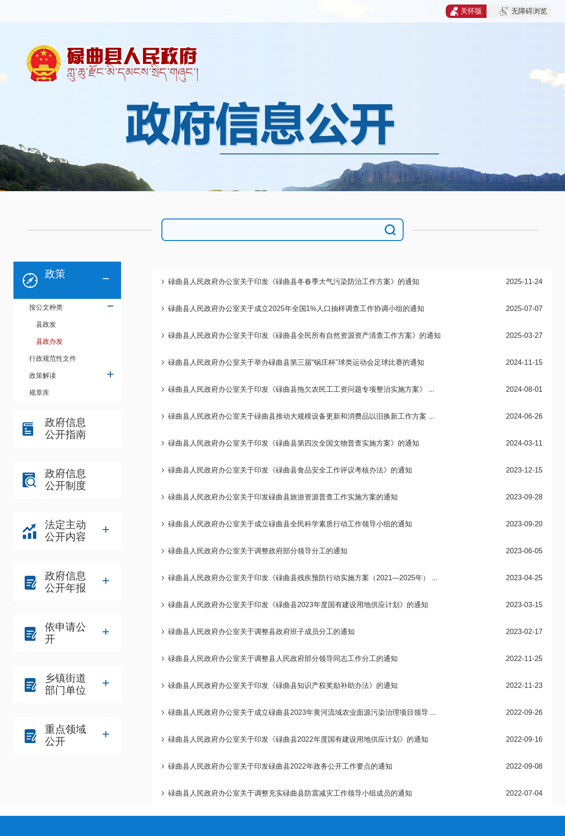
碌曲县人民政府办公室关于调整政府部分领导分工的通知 (258, 551)
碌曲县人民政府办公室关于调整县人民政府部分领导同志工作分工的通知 (283, 658)
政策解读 (42, 375)
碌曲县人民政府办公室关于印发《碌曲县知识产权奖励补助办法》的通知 (283, 685)
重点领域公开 (65, 735)
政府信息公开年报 (65, 582)
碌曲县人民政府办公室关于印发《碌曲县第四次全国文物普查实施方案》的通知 (293, 443)
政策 (55, 274)
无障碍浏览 (523, 11)
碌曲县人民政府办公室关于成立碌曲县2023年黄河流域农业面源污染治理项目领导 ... (302, 712)
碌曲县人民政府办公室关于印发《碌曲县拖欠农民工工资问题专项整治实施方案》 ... (301, 389)
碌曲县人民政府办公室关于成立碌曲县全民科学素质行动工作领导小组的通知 (290, 524)
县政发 (46, 324)
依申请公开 (65, 633)
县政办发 (49, 341)
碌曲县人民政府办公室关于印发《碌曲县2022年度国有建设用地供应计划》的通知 (298, 739)
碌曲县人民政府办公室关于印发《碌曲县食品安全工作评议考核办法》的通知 (290, 470)
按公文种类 (46, 307)
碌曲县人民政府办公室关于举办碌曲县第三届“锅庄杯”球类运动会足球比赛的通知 (296, 362)
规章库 (39, 392)
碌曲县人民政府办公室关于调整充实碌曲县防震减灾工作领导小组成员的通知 (290, 793)
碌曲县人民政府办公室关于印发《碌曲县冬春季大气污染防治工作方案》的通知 (293, 281)
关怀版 (466, 11)
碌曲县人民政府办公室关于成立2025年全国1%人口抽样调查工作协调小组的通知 (296, 308)
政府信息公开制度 (65, 479)
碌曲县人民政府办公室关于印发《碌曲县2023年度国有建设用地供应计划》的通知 (298, 604)
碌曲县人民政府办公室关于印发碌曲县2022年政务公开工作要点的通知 (280, 766)
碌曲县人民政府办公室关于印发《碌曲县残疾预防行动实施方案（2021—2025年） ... (303, 578)
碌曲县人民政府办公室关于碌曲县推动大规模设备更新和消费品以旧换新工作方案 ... (301, 416)
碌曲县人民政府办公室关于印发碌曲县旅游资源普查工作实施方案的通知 (283, 497)
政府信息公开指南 (65, 428)
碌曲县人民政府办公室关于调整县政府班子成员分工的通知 (261, 631)
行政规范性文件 (52, 358)
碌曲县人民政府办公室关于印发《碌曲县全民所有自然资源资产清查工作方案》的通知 (304, 335)
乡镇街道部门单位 (65, 684)
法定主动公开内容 (65, 531)
